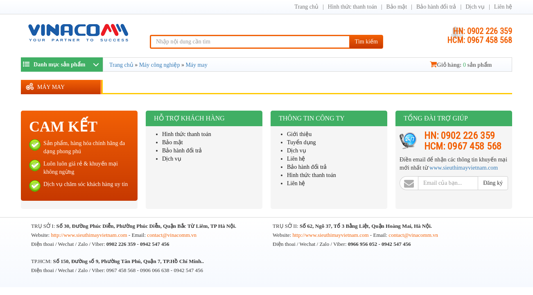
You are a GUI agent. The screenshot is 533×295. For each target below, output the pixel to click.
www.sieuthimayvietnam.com (463, 168)
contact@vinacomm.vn (171, 235)
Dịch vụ (475, 7)
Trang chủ (306, 7)
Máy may (51, 87)
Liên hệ (503, 7)
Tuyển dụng (301, 142)
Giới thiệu (299, 134)
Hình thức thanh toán (352, 7)
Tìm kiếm (366, 42)
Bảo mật (396, 7)
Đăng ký (493, 183)
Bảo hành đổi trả (436, 7)
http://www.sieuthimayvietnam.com (89, 235)
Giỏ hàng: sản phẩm (461, 65)
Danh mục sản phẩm (54, 64)
